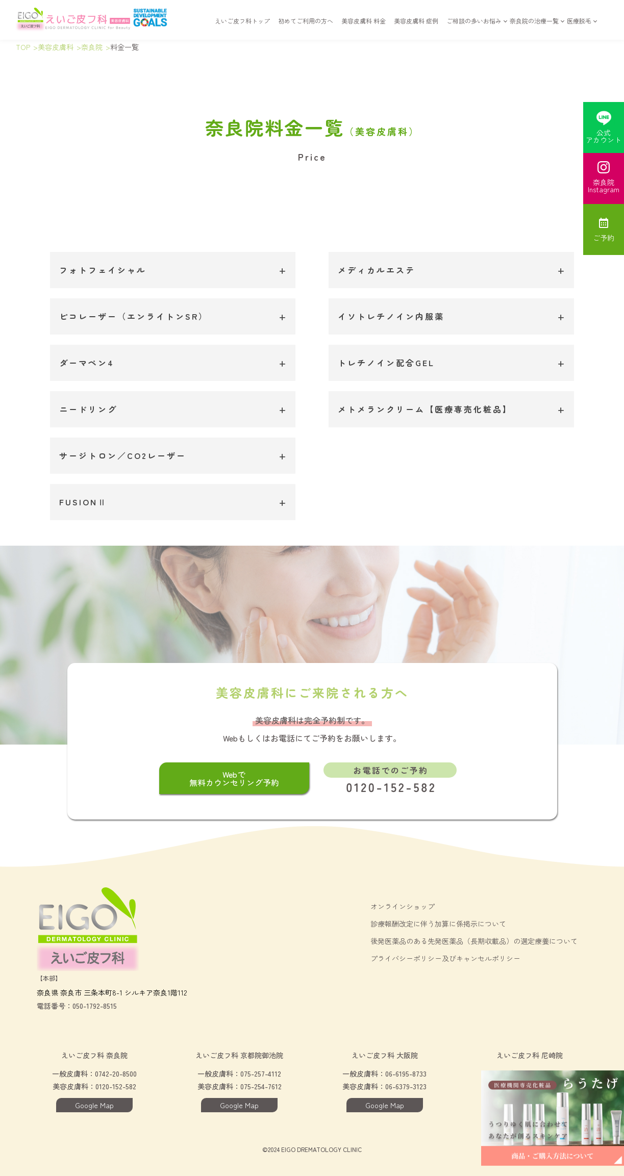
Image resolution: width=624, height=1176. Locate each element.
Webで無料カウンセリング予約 (234, 778)
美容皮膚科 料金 (363, 26)
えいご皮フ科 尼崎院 (529, 1055)
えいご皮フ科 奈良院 (94, 1055)
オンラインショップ (402, 906)
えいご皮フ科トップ (242, 26)
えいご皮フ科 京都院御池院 (239, 1055)
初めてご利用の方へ (305, 26)
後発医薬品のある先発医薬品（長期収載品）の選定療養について (474, 941)
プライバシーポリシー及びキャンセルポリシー (445, 958)
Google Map (94, 1105)
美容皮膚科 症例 (416, 26)
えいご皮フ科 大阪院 (385, 1055)
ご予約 (603, 230)
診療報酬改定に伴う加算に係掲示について (438, 923)
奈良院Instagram (603, 177)
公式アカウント (603, 126)
